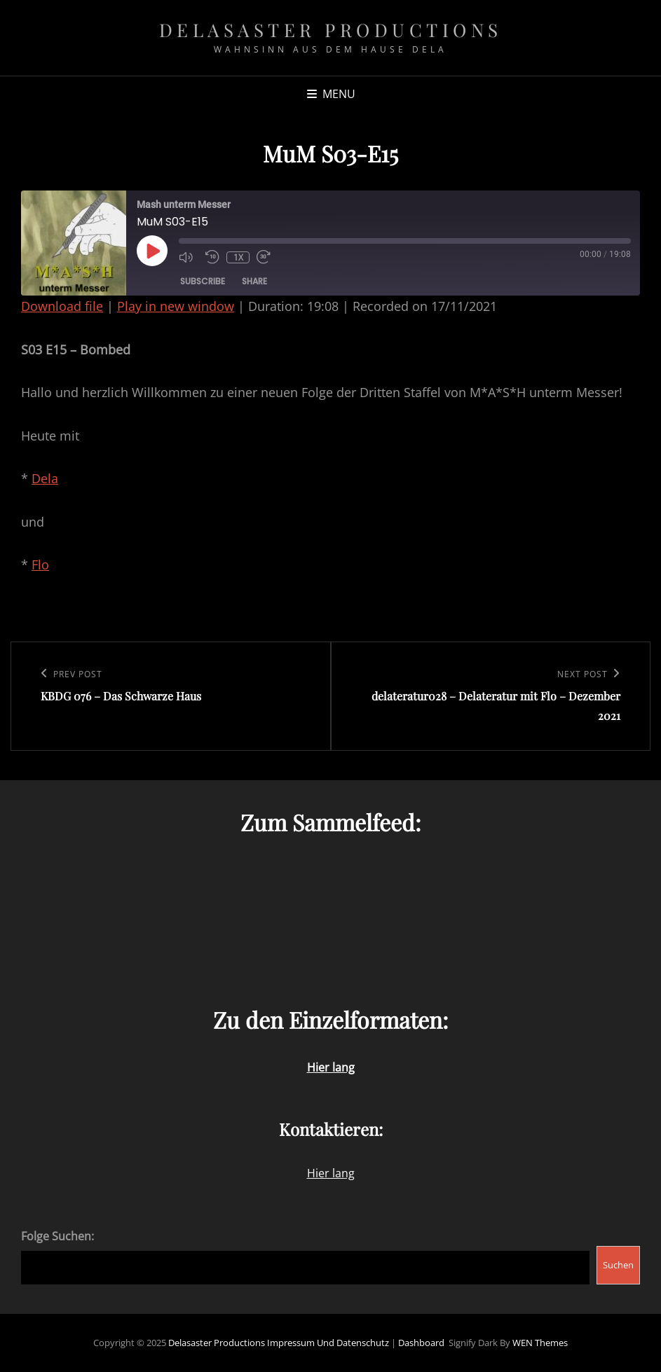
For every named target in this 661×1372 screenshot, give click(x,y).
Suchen (618, 1265)
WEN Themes (540, 1342)
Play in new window (175, 306)
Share (254, 281)
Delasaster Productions (331, 30)
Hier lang (331, 1173)
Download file (62, 306)
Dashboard (421, 1342)
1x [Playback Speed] (238, 257)
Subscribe (202, 281)
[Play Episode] (152, 250)
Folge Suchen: (57, 1236)
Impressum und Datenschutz (328, 1342)
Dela (45, 478)
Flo (40, 564)
